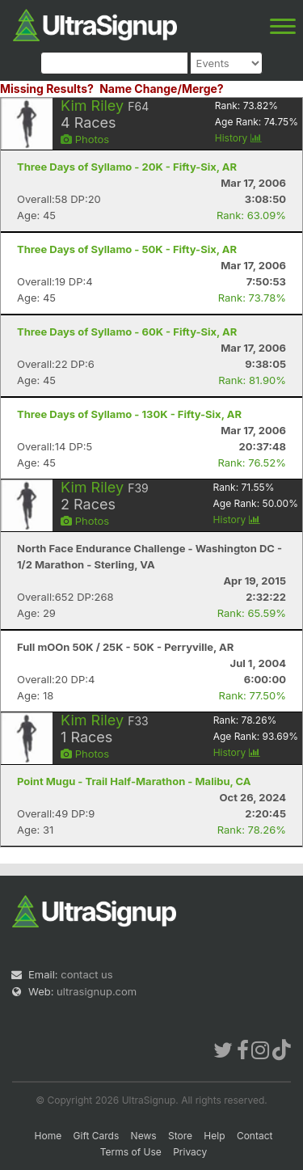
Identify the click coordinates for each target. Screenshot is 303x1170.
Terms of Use (131, 1152)
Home (48, 1136)
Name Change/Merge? (161, 88)
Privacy (190, 1152)
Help (214, 1136)
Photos (85, 139)
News (144, 1136)
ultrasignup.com (97, 991)
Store (180, 1136)
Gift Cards (97, 1136)
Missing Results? (47, 88)
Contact (255, 1136)
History (238, 138)
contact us (86, 974)
